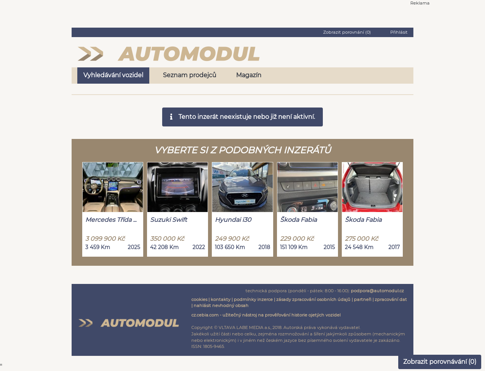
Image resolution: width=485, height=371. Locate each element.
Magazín (248, 75)
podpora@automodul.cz (377, 290)
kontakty (220, 299)
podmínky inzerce (253, 299)
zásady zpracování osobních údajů (313, 299)
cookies (199, 299)
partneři (362, 299)
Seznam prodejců (189, 75)
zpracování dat (391, 299)
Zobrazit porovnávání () (439, 361)
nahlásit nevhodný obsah (221, 305)
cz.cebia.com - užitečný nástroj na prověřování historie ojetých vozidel (266, 315)
